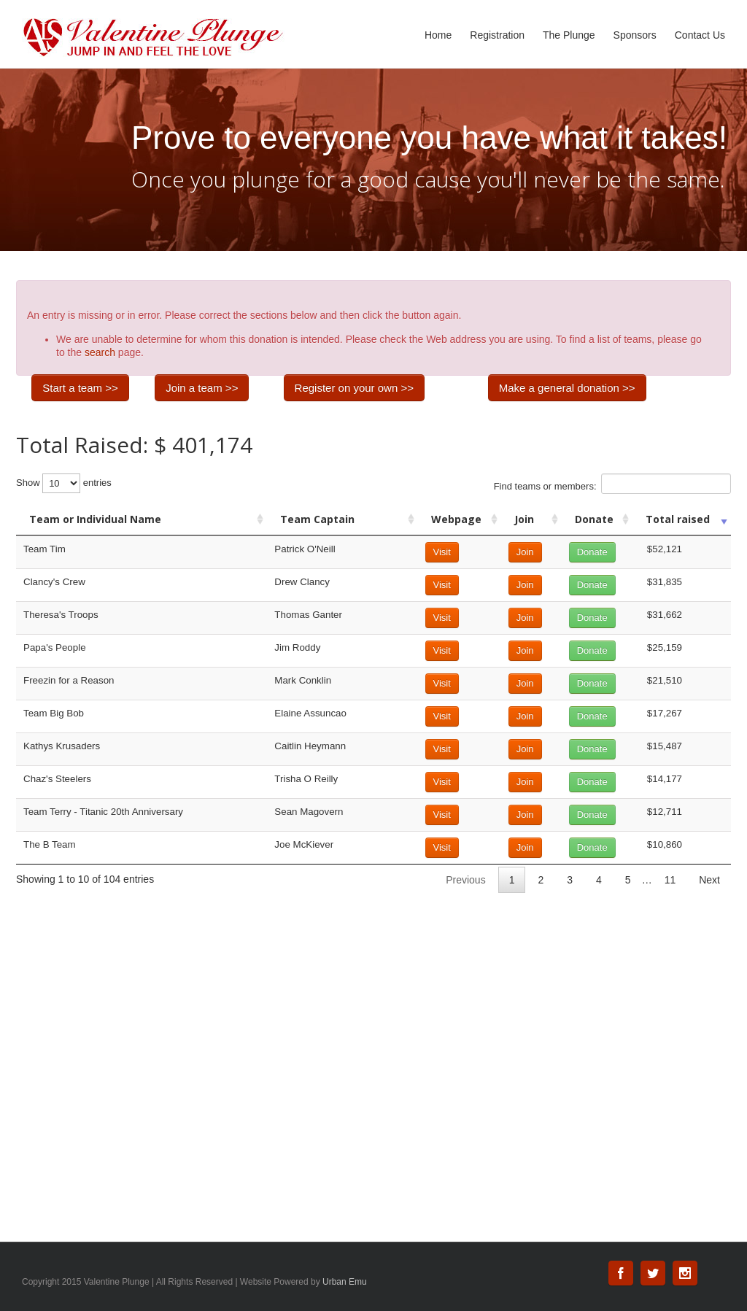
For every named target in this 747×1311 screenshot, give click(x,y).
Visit (442, 551)
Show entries (64, 483)
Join (525, 551)
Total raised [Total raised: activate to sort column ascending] (678, 519)
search (100, 352)
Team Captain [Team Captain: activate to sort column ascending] (317, 519)
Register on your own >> (354, 388)
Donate (592, 551)
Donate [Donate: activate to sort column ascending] (594, 519)
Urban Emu (344, 1282)
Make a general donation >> (567, 388)
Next (709, 880)
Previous (465, 880)
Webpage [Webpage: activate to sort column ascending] (456, 519)
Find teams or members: (612, 483)
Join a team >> (202, 388)
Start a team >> (79, 388)
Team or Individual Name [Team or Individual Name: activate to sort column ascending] (95, 519)
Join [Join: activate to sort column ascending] (524, 519)
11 (670, 880)
